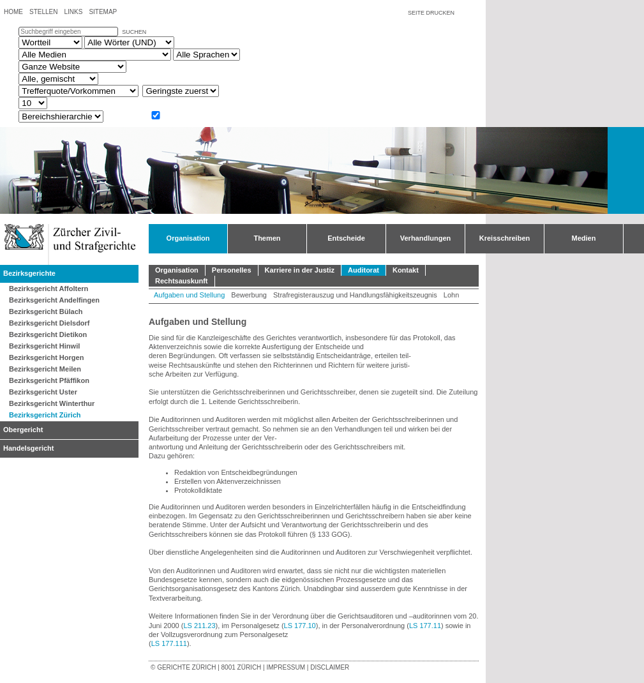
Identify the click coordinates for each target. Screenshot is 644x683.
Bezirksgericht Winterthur (51, 403)
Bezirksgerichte (29, 273)
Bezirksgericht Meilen (45, 369)
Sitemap (103, 11)
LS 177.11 (425, 625)
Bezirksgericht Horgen (46, 357)
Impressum (285, 667)
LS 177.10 (300, 625)
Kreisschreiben (504, 238)
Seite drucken (431, 13)
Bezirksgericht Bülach (46, 311)
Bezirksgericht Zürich (44, 415)
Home (13, 11)
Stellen (43, 11)
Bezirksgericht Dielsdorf (49, 323)
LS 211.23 (199, 625)
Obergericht (23, 429)
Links (73, 11)
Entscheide (346, 238)
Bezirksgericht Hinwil (44, 346)
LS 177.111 (169, 643)
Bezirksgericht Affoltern (48, 288)
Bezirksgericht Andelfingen (54, 300)
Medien (584, 238)
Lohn (451, 295)
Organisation (188, 238)
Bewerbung (249, 295)
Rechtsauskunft (181, 281)
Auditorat (363, 270)
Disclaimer (329, 667)
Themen (266, 238)
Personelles (231, 270)
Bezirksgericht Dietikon (48, 334)
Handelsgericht (28, 448)
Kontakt (406, 270)
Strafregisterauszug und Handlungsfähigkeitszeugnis (355, 295)
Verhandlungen (425, 238)
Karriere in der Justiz (299, 270)
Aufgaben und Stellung (189, 295)
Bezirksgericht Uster (43, 392)
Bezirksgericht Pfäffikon (49, 380)
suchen (134, 32)
